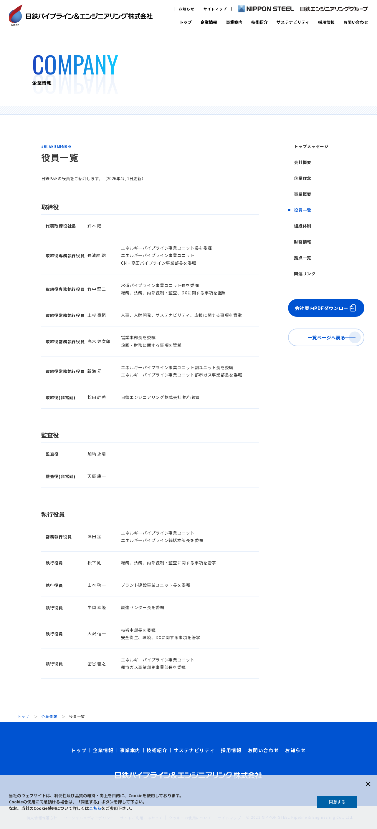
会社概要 (302, 162)
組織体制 (302, 226)
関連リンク (305, 273)
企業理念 (302, 178)
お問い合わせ (355, 22)
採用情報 (326, 22)
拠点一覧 (302, 258)
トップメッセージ (311, 146)
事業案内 (234, 22)
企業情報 (209, 22)
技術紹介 (259, 22)
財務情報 (302, 242)
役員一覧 (302, 210)
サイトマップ (215, 8)
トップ (185, 22)
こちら (95, 808)
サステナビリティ (293, 22)
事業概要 (302, 194)
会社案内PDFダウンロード (324, 307)
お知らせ (186, 8)
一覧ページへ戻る (326, 337)
